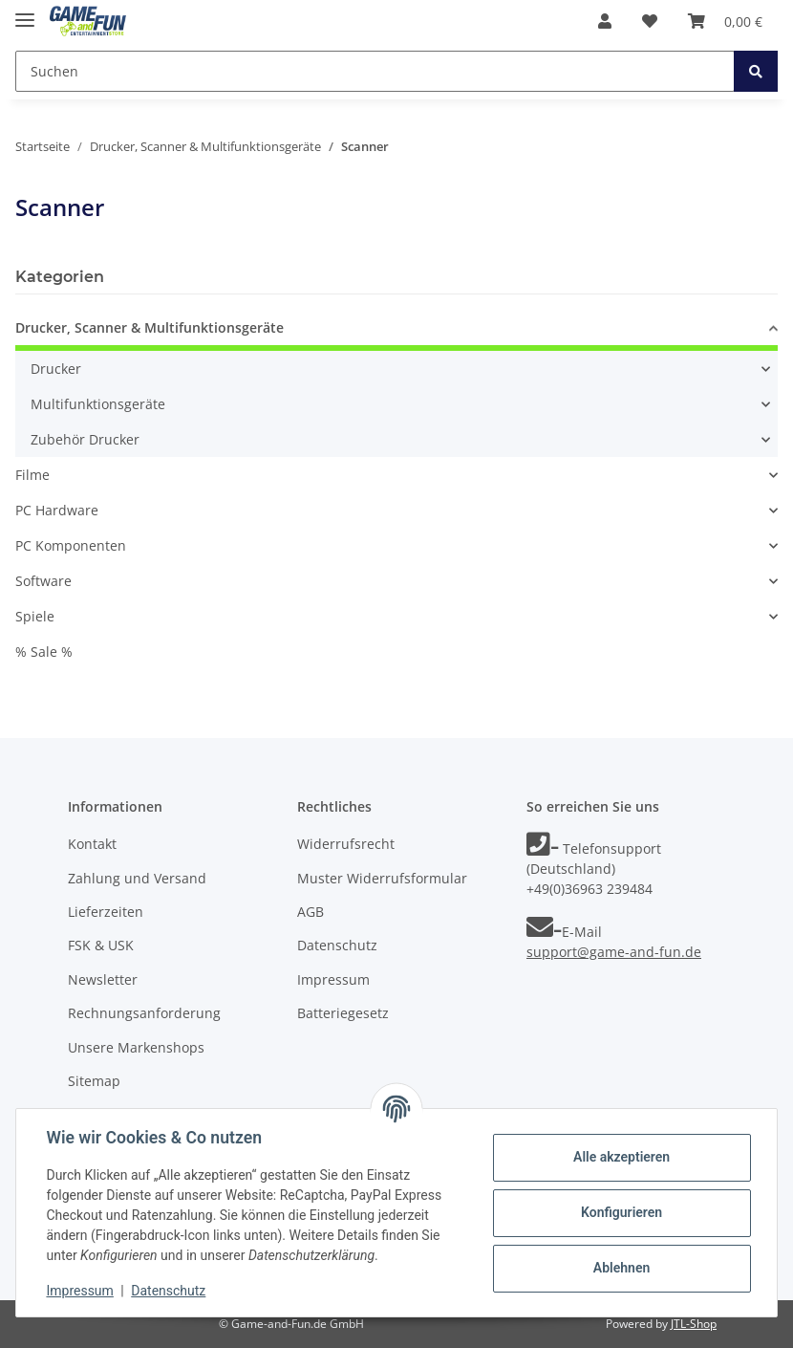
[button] (605, 21)
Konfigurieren (620, 1212)
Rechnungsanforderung (144, 1013)
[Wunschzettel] (650, 21)
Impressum (333, 979)
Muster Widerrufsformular (382, 878)
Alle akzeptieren (620, 1156)
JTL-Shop (694, 1323)
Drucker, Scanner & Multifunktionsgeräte (149, 327)
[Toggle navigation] (24, 12)
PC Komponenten (70, 545)
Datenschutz (337, 945)
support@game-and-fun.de (613, 952)
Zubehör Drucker (85, 439)
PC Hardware (56, 510)
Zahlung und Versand (137, 878)
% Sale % (44, 651)
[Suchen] (375, 71)
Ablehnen (620, 1267)
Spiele (34, 616)
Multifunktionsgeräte (98, 404)
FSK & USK (101, 945)
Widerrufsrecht (346, 844)
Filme (32, 475)
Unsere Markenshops (136, 1047)
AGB (310, 911)
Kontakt (92, 844)
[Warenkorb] (725, 21)
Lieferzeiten (105, 911)
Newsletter (103, 979)
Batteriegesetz (343, 1013)
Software (43, 581)
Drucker (56, 368)
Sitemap (94, 1081)
